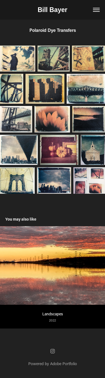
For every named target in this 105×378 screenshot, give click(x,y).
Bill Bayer (52, 9)
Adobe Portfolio (63, 363)
